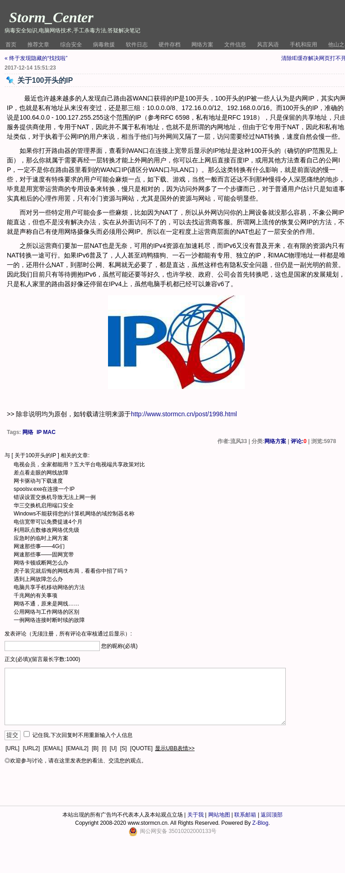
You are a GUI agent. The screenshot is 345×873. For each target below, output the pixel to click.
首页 (10, 44)
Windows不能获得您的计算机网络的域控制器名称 (74, 513)
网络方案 (202, 44)
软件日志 (137, 44)
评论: (299, 441)
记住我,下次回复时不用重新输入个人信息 (82, 735)
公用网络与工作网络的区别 (46, 612)
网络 (27, 432)
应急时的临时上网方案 (41, 538)
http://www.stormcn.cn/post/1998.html (184, 414)
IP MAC (46, 432)
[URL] (12, 748)
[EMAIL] (53, 748)
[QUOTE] (141, 748)
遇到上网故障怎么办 (38, 579)
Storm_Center (51, 17)
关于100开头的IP (35, 455)
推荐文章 (38, 44)
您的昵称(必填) (119, 646)
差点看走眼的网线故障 (41, 472)
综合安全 (71, 44)
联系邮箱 (245, 815)
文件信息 (235, 44)
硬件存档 (169, 44)
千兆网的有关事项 (35, 595)
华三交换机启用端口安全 (44, 505)
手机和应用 (303, 44)
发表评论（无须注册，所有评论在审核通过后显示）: (68, 634)
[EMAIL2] (77, 748)
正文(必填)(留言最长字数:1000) (42, 659)
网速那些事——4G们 (39, 546)
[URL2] (31, 748)
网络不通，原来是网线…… (46, 604)
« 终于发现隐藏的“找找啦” (36, 58)
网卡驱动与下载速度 (38, 481)
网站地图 (219, 815)
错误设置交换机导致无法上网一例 (55, 497)
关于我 (195, 815)
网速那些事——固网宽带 (44, 554)
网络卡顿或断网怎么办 (41, 563)
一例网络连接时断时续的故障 (49, 620)
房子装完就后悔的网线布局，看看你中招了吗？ (71, 571)
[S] (123, 748)
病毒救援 (104, 44)
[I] (104, 748)
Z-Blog (260, 823)
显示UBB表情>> (175, 748)
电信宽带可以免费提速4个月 (48, 522)
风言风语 (268, 44)
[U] (113, 748)
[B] (95, 748)
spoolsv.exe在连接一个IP (44, 489)
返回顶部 (272, 815)
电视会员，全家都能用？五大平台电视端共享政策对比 (79, 464)
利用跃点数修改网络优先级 (46, 530)
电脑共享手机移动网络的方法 (49, 587)
